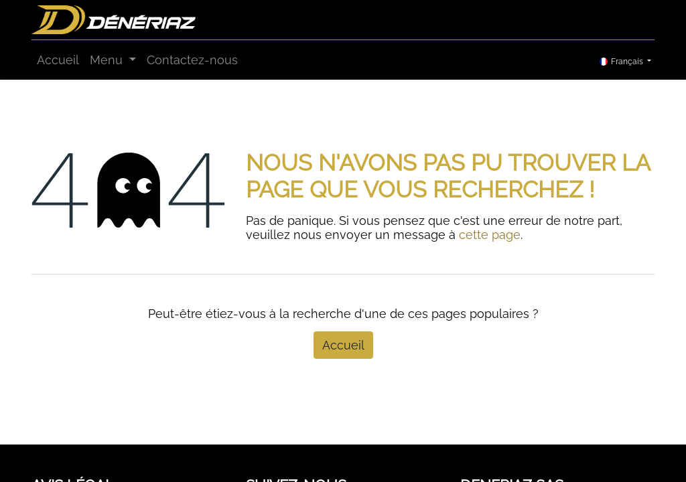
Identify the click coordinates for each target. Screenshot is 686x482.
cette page (490, 235)
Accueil (343, 345)
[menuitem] (57, 60)
